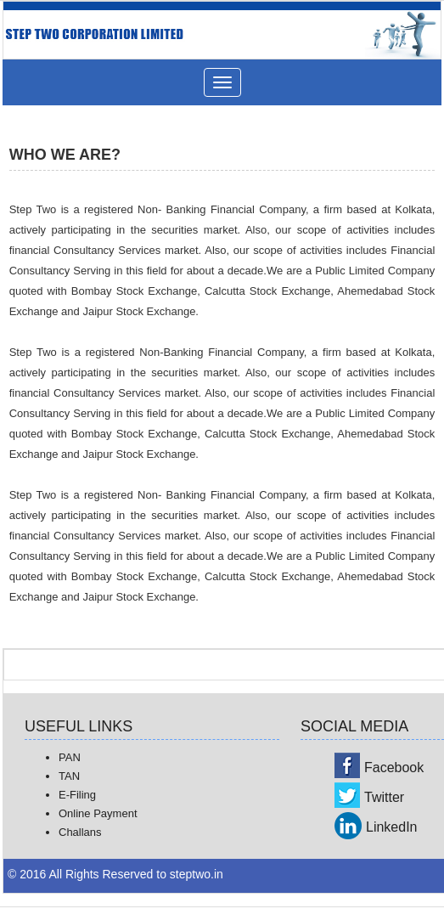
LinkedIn (392, 827)
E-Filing (77, 794)
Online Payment (98, 813)
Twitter (384, 797)
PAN (70, 757)
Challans (80, 832)
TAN (69, 776)
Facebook (394, 767)
